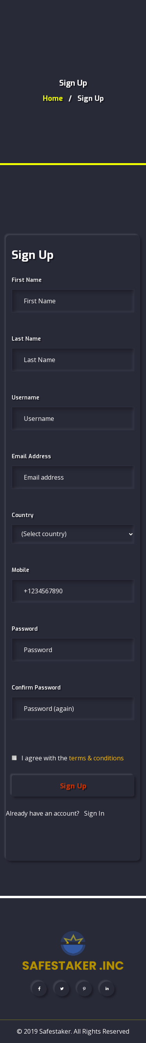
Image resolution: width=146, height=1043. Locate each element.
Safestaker (55, 1031)
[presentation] (71, 834)
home (53, 98)
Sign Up (73, 785)
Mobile (20, 570)
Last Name (26, 339)
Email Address (31, 456)
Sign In (94, 813)
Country (22, 515)
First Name (27, 280)
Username (25, 397)
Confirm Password (36, 687)
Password (25, 629)
